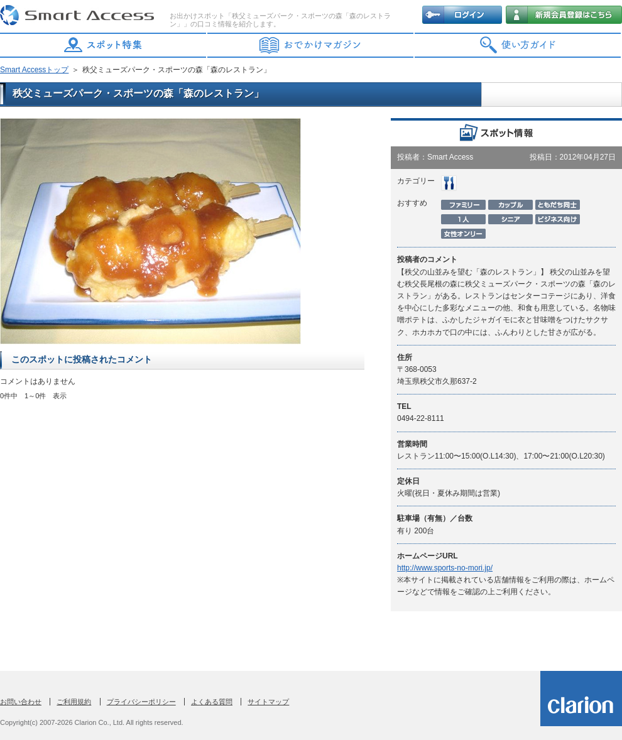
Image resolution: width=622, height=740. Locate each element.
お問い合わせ (20, 701)
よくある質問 (211, 701)
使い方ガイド (518, 45)
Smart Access (78, 15)
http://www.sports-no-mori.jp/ (445, 567)
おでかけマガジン (311, 45)
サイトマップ (268, 701)
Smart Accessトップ (34, 69)
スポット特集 (103, 45)
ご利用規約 (74, 701)
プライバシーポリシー (141, 701)
